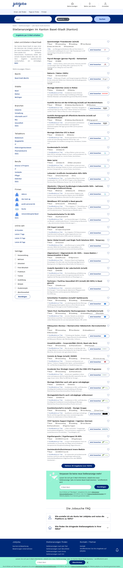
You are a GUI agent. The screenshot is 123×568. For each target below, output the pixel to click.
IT (15, 144)
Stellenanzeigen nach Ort (55, 554)
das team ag (22, 199)
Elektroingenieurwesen (23, 148)
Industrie (18, 110)
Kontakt (82, 546)
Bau (16, 120)
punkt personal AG (25, 204)
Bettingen (18, 97)
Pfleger (17, 175)
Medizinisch (19, 138)
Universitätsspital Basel (26, 213)
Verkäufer (18, 172)
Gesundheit (19, 123)
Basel (17, 91)
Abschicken (77, 562)
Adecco (21, 194)
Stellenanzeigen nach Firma (56, 551)
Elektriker (18, 179)
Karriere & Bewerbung (20, 546)
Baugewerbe (19, 141)
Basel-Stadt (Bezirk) (22, 78)
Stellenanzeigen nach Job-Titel (57, 546)
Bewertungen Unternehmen (22, 549)
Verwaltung (19, 113)
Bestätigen (22, 297)
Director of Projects (22, 166)
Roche (20, 208)
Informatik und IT (21, 116)
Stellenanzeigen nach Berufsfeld (57, 549)
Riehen (17, 94)
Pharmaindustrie (21, 151)
